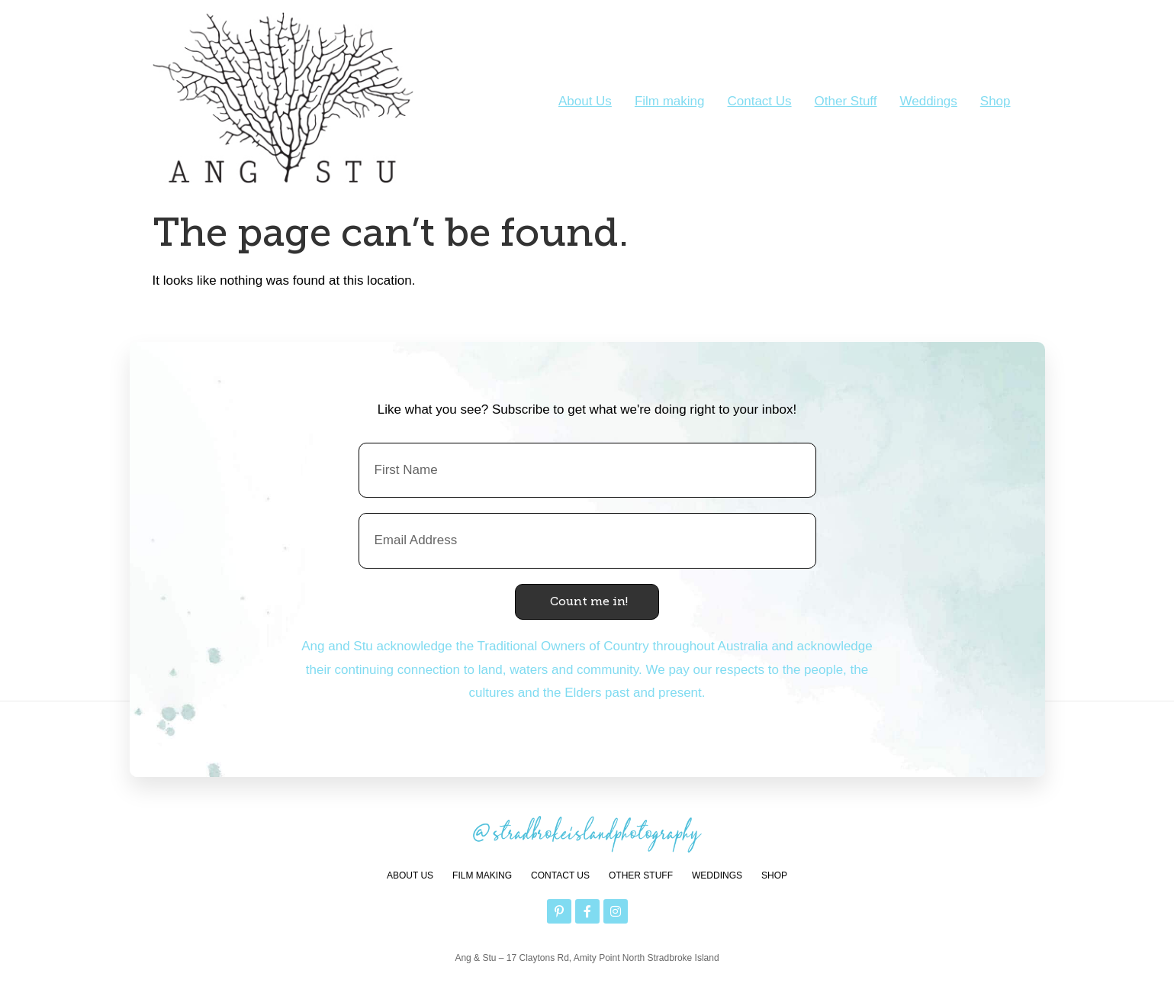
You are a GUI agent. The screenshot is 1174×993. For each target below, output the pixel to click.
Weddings (928, 101)
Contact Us (760, 101)
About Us (585, 101)
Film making (670, 101)
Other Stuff (846, 101)
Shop (995, 101)
